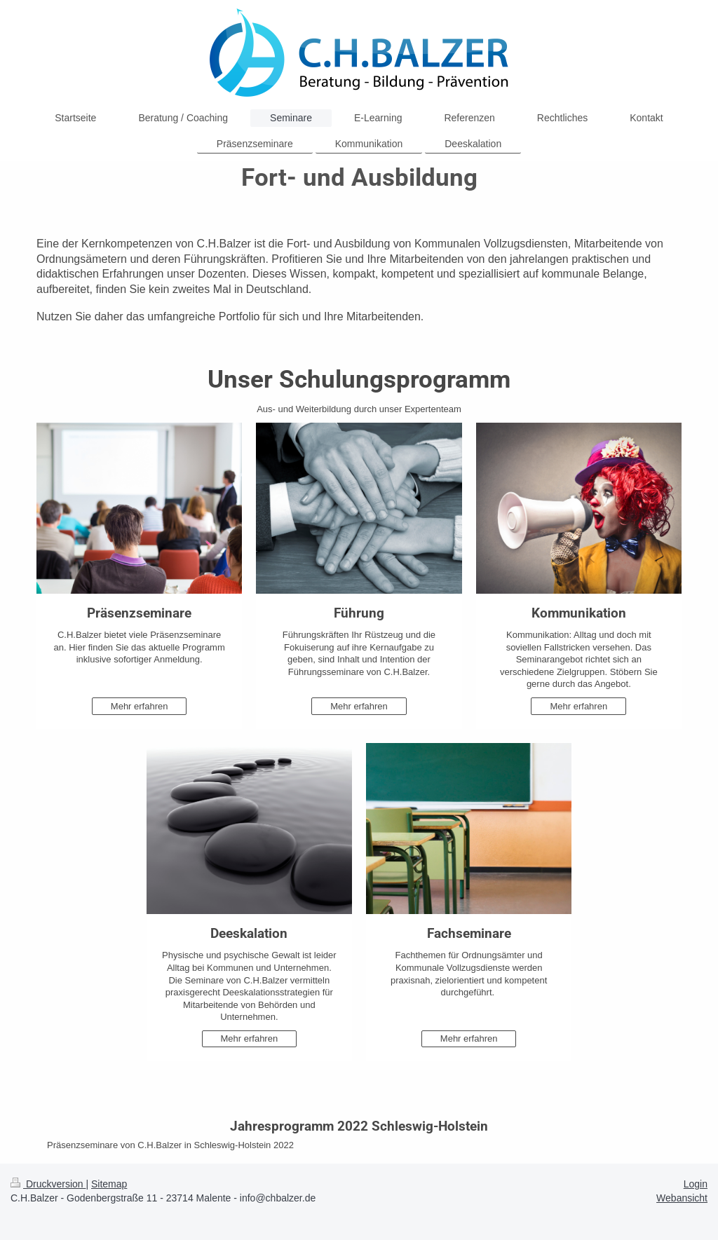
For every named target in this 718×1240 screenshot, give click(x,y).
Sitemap (109, 1184)
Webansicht (681, 1198)
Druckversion (48, 1184)
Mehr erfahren (139, 706)
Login (695, 1184)
